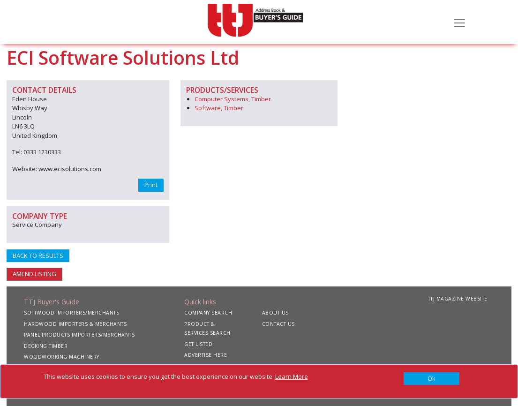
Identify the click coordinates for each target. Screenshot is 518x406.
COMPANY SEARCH (208, 312)
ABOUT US (275, 312)
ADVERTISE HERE (205, 355)
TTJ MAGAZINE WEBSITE (458, 298)
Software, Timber (219, 108)
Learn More (291, 376)
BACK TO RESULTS (38, 255)
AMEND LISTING (34, 274)
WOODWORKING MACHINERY (61, 356)
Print (151, 184)
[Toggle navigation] (459, 22)
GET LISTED (198, 344)
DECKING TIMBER (46, 346)
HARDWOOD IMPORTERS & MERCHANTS (75, 324)
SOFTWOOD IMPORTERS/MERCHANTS (71, 312)
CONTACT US (278, 324)
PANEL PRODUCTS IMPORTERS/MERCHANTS (79, 334)
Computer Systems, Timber (233, 99)
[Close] (432, 378)
